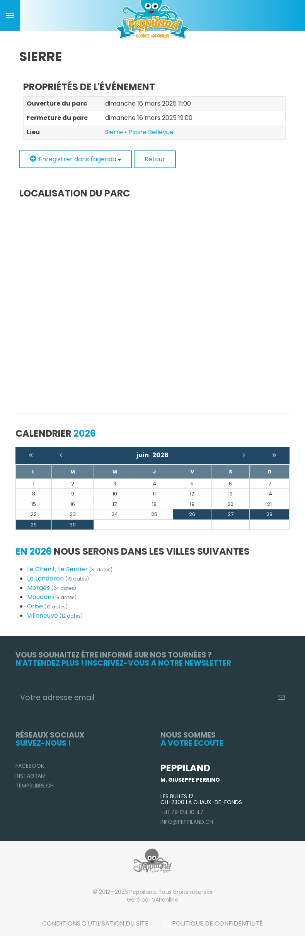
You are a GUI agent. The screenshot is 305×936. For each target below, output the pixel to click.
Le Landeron (58, 578)
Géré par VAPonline (152, 900)
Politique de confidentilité (217, 923)
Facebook (29, 766)
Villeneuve (55, 615)
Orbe (47, 606)
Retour (155, 159)
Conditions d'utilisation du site (95, 923)
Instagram (30, 776)
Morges (51, 587)
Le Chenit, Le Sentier (69, 569)
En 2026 (33, 551)
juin (144, 455)
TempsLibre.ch (34, 785)
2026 (160, 455)
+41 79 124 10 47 (181, 812)
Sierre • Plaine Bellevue (139, 132)
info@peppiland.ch (186, 822)
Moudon (52, 597)
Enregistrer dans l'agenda (75, 159)
